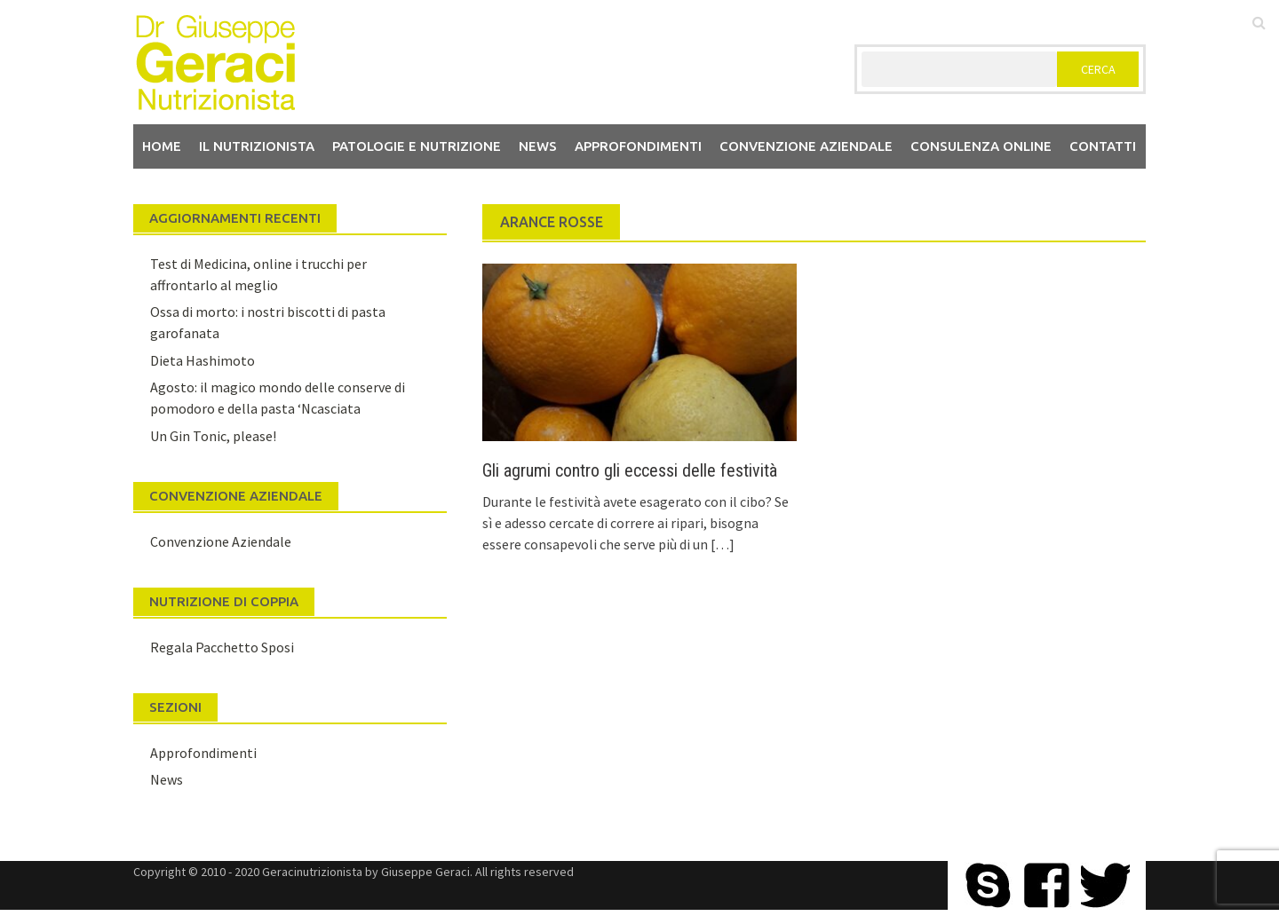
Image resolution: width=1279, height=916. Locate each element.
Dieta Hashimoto (202, 360)
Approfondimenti (638, 146)
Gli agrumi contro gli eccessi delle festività (629, 470)
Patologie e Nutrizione (416, 146)
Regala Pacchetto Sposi (222, 647)
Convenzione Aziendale (220, 541)
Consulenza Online (981, 146)
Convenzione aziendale (806, 146)
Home (161, 146)
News (538, 146)
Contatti (1102, 146)
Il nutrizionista (256, 146)
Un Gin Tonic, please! (213, 436)
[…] (721, 544)
